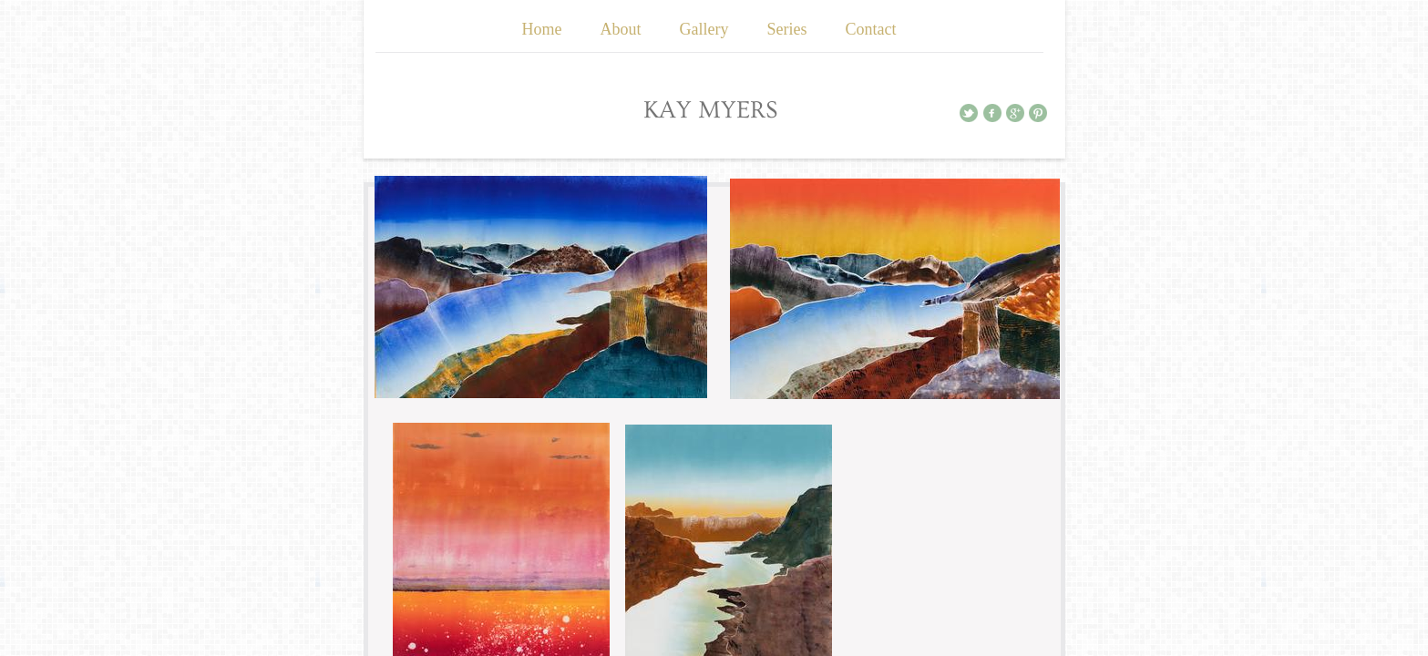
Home (542, 29)
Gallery (704, 29)
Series (786, 29)
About (621, 29)
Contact (870, 29)
